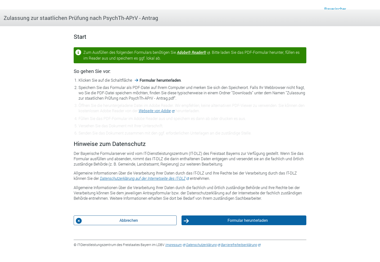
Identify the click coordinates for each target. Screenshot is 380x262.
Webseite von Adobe (155, 110)
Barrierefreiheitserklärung (239, 244)
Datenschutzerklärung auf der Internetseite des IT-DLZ (142, 178)
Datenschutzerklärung (201, 244)
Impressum (173, 244)
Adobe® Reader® (191, 52)
